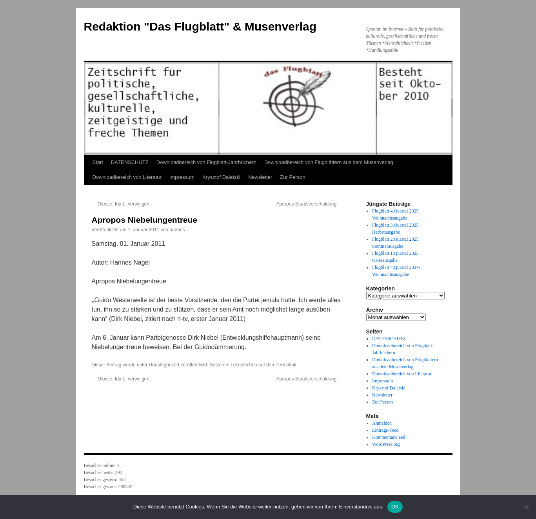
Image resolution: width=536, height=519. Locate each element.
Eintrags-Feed (385, 430)
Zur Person (292, 177)
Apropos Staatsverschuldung (309, 204)
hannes (177, 229)
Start (98, 162)
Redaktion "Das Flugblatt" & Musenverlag (200, 26)
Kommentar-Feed (388, 437)
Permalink (285, 365)
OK (395, 507)
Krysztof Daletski (221, 177)
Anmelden (382, 423)
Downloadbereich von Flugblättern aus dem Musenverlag (328, 162)
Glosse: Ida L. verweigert (121, 204)
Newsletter (260, 177)
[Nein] (526, 507)
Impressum (181, 177)
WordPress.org (386, 444)
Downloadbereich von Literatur (127, 177)
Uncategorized (164, 365)
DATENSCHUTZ (130, 162)
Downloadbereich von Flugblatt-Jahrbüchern (206, 162)
